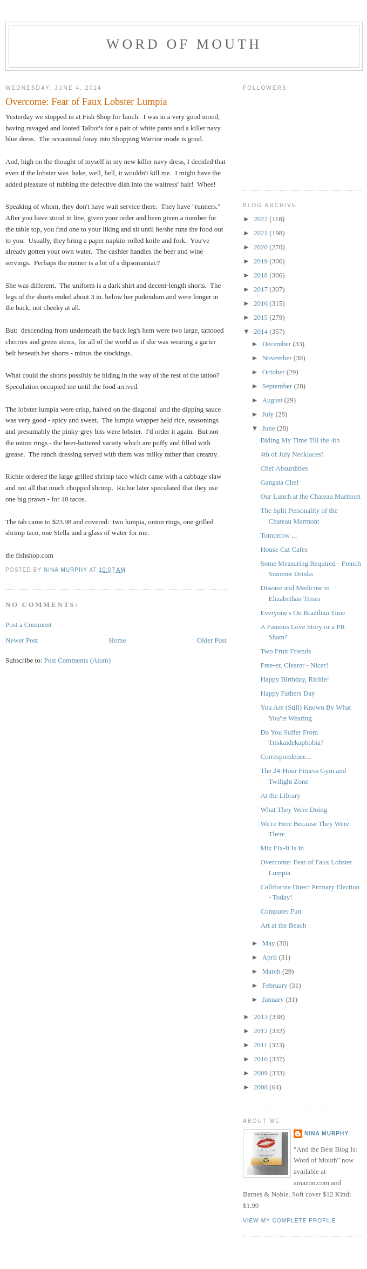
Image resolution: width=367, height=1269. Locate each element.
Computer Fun (280, 911)
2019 (261, 261)
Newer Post (21, 640)
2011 (261, 1045)
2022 (261, 219)
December (277, 344)
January (274, 999)
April (270, 957)
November (278, 358)
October (274, 372)
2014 (261, 331)
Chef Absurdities (284, 468)
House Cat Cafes (283, 549)
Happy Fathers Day (287, 693)
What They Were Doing (293, 809)
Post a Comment (28, 624)
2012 (261, 1031)
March (272, 971)
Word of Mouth (184, 44)
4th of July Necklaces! (291, 454)
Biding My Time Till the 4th (299, 440)
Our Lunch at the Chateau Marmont (310, 496)
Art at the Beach (283, 925)
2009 (261, 1073)
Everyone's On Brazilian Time (302, 613)
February (275, 985)
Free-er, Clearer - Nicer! (294, 665)
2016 (261, 303)
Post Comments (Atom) (77, 660)
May (269, 943)
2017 (261, 289)
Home (117, 640)
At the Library (280, 795)
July (269, 414)
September (278, 386)
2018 (261, 275)
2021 (261, 233)
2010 (261, 1059)
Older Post (212, 640)
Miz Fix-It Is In (282, 848)
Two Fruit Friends (285, 651)
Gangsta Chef (279, 482)
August (273, 400)
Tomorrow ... (278, 535)
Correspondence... (285, 756)
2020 (261, 247)
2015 (261, 317)
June (269, 428)
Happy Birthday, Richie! (294, 679)
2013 (261, 1017)
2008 (261, 1087)
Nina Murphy (326, 1133)
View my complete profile (289, 1221)
